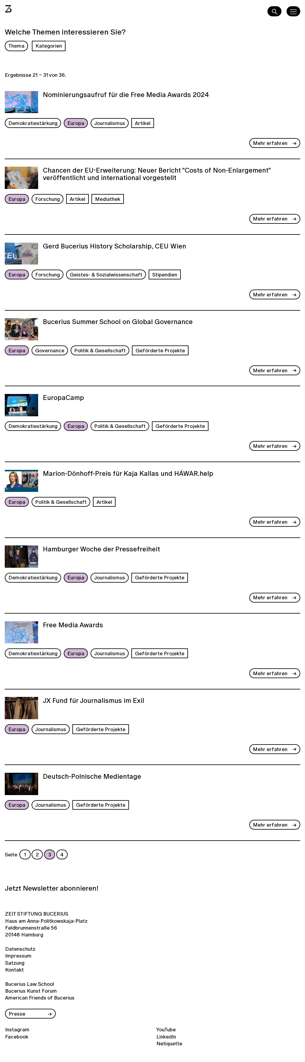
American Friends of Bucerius (39, 997)
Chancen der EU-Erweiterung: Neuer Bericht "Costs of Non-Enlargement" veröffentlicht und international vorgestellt (156, 174)
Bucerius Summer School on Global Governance (118, 322)
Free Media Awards (73, 625)
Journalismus (109, 123)
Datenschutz (20, 948)
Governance (49, 350)
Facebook (16, 1036)
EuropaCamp (63, 398)
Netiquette (169, 1043)
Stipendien (164, 274)
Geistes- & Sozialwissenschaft (106, 274)
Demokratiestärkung (32, 123)
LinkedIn (166, 1036)
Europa (75, 123)
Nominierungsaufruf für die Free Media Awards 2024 (126, 95)
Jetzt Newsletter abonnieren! (51, 888)
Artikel (142, 123)
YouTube (166, 1029)
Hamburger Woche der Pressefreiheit (101, 549)
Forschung (47, 199)
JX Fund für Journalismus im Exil (93, 701)
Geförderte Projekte (160, 350)
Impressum (18, 955)
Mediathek (107, 199)
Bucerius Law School (29, 983)
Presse (17, 1013)
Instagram (17, 1029)
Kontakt (14, 969)
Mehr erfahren (270, 143)
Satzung (14, 962)
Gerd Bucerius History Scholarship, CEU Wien (114, 247)
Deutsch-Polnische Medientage (92, 777)
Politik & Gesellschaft (100, 350)
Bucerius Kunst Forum (31, 990)
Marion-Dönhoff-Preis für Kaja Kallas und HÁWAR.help (128, 474)
